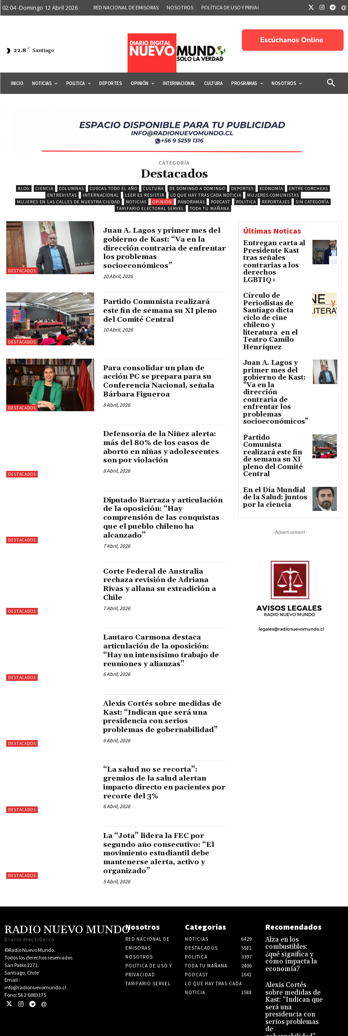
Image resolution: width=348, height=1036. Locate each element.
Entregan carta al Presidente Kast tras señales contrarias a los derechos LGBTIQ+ (272, 255)
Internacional (101, 195)
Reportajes (276, 201)
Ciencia (44, 188)
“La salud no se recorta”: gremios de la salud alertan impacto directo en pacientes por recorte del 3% (161, 797)
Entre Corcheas (308, 188)
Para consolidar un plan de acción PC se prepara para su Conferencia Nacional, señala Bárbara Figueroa (161, 381)
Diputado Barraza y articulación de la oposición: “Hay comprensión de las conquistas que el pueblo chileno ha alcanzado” (164, 522)
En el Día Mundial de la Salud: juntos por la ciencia (275, 410)
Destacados (22, 271)
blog (24, 188)
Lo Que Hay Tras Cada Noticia (205, 195)
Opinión (162, 201)
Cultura (153, 188)
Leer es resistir (144, 195)
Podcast (220, 201)
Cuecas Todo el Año (113, 188)
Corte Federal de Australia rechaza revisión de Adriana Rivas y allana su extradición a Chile (164, 589)
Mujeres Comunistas (273, 195)
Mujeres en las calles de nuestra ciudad (68, 201)
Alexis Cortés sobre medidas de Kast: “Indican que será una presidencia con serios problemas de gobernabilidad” (160, 726)
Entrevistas (62, 195)
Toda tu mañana (209, 208)
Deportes (242, 188)
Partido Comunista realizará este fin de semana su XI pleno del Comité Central (163, 310)
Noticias (136, 201)
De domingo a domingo (197, 188)
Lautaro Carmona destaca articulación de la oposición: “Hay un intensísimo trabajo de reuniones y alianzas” (164, 655)
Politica (246, 201)
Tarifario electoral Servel (150, 208)
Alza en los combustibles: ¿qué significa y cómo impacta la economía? (292, 963)
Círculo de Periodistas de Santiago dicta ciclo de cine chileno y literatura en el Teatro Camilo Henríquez (275, 294)
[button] (331, 83)
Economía (271, 188)
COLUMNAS (71, 188)
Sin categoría (312, 201)
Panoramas (191, 201)
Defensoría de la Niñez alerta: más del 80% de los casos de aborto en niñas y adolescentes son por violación (159, 451)
